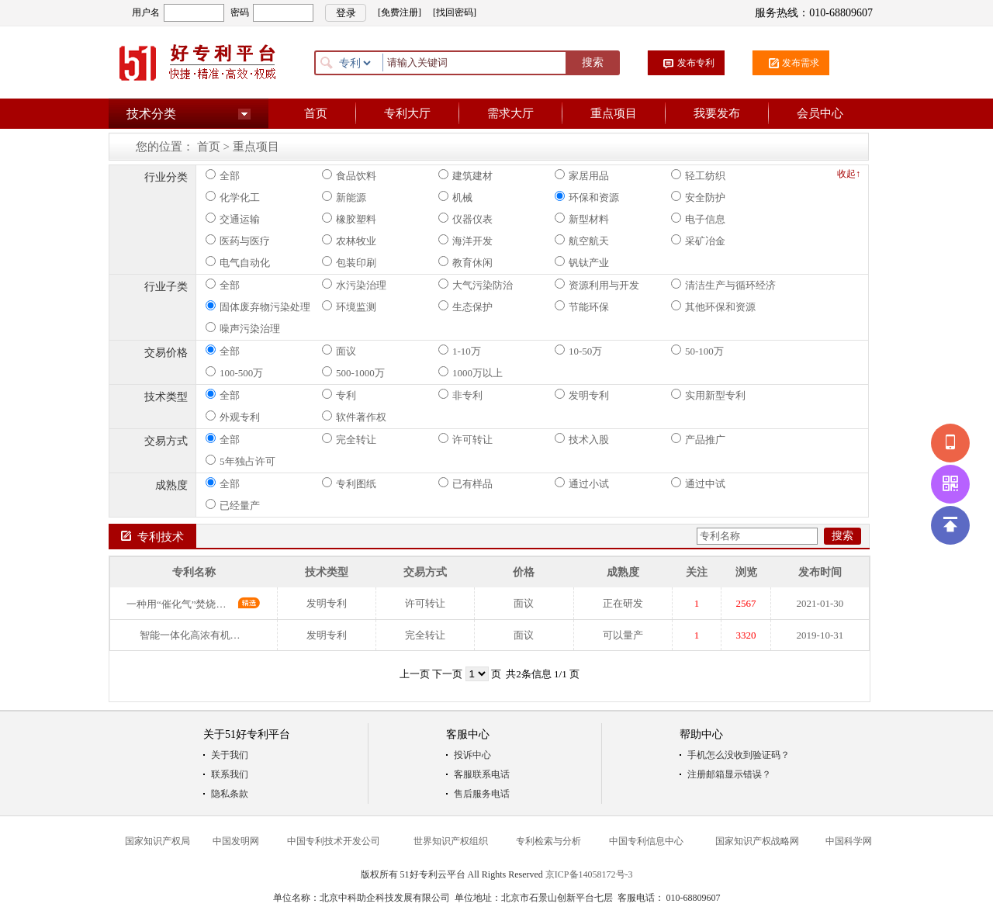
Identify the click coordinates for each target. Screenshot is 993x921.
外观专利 (233, 416)
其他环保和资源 (713, 306)
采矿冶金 (698, 240)
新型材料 (582, 219)
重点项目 (613, 113)
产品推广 (698, 439)
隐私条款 (229, 793)
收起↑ (848, 173)
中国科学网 (848, 841)
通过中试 (698, 483)
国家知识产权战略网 (757, 841)
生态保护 (465, 306)
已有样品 (465, 483)
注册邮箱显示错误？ (729, 774)
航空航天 (582, 240)
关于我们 (229, 755)
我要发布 (717, 113)
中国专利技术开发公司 (333, 841)
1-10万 (459, 351)
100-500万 (234, 372)
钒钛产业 (582, 262)
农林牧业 (349, 240)
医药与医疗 (238, 240)
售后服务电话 (482, 793)
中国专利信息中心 (646, 841)
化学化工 (233, 197)
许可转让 (465, 439)
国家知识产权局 (157, 841)
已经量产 (233, 505)
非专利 (460, 395)
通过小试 (582, 483)
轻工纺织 (698, 175)
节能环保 (582, 306)
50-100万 (697, 351)
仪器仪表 (465, 219)
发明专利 (582, 395)
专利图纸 (349, 483)
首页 (315, 113)
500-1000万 (353, 372)
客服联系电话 (482, 774)
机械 (455, 197)
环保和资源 (587, 197)
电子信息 (698, 219)
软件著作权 (354, 416)
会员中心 (820, 113)
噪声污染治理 (243, 328)
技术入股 (582, 439)
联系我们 (229, 774)
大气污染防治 (475, 285)
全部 (223, 175)
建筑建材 (465, 175)
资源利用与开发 (597, 285)
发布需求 (800, 62)
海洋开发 (465, 240)
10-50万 (578, 351)
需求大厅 (510, 113)
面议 (339, 351)
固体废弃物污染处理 (258, 306)
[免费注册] (399, 12)
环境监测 (349, 306)
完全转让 (349, 439)
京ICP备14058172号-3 (589, 874)
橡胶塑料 (349, 219)
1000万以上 (470, 372)
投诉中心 (472, 755)
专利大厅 (407, 113)
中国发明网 (236, 841)
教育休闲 (465, 262)
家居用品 (582, 175)
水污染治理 (354, 285)
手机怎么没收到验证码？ (738, 755)
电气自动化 (238, 262)
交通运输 (233, 219)
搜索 (593, 62)
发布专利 (695, 62)
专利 (339, 395)
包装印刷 (349, 262)
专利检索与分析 (548, 841)
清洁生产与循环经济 (723, 285)
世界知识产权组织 (450, 841)
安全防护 (698, 197)
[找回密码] (454, 12)
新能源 (344, 197)
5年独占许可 (240, 461)
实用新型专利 (708, 395)
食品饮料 (349, 175)
